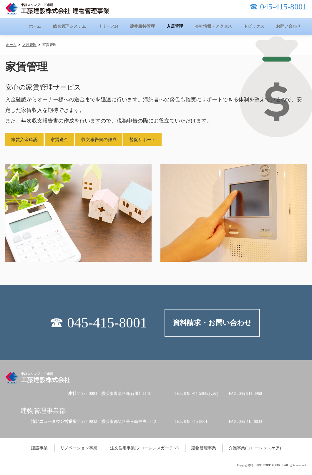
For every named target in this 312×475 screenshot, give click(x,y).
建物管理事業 (203, 448)
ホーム (11, 45)
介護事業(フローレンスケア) (255, 448)
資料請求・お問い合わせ (212, 323)
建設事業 (39, 448)
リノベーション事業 (78, 448)
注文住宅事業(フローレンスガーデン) (144, 448)
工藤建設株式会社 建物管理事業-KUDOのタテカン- (57, 8)
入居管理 (29, 45)
